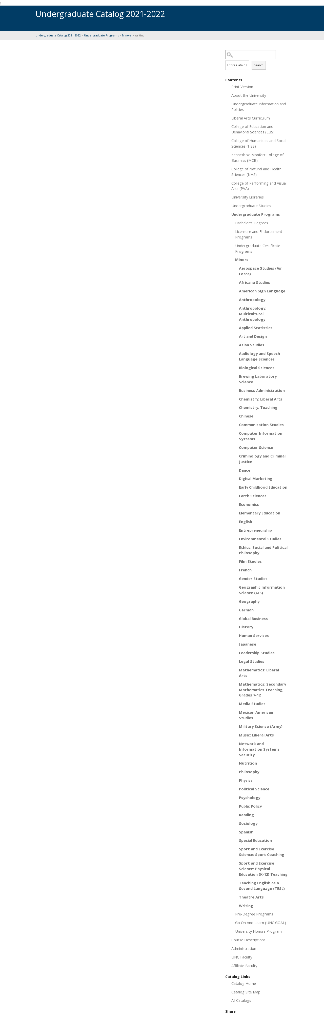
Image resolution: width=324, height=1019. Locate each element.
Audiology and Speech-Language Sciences (260, 356)
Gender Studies (253, 578)
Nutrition (248, 763)
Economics (249, 504)
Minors (126, 35)
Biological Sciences (256, 367)
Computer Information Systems (260, 436)
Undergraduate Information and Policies (258, 106)
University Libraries (247, 196)
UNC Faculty (241, 957)
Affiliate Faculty (244, 965)
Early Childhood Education (263, 487)
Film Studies (250, 561)
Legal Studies (251, 661)
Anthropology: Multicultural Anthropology (252, 314)
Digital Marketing (255, 478)
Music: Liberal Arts (256, 734)
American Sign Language (262, 290)
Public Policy (250, 806)
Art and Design (253, 336)
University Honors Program (258, 931)
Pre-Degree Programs (254, 913)
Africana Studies (254, 282)
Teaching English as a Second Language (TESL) (262, 885)
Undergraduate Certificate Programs (257, 248)
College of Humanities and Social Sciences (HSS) (258, 143)
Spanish (246, 831)
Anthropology (252, 299)
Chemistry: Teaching (258, 407)
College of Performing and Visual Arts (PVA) (259, 186)
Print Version (242, 86)
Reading (246, 814)
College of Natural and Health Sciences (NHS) (256, 171)
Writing (246, 905)
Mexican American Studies (256, 715)
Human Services (254, 635)
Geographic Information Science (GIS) (262, 590)
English (245, 521)
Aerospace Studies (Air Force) (260, 271)
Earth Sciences (253, 495)
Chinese (246, 415)
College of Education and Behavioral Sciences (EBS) (252, 129)
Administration (243, 948)
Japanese (247, 644)
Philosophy (249, 771)
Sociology (248, 823)
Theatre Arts (251, 897)
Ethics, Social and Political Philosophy (263, 550)
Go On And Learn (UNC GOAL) (260, 922)
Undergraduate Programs (101, 35)
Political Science (254, 788)
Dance (244, 470)
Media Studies (252, 703)
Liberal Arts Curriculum (250, 118)
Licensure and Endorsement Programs (258, 234)
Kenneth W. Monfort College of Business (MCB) (257, 157)
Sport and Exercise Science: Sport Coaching (261, 851)
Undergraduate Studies (251, 205)
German (246, 609)
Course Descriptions (248, 939)
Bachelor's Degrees (251, 222)
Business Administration (262, 390)
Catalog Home (243, 983)
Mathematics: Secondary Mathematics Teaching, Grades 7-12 (262, 690)
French (245, 569)
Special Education (255, 840)
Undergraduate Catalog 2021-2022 (58, 35)
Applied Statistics (255, 327)
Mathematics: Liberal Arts (259, 672)
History (246, 626)
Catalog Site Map (245, 991)
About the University (248, 95)
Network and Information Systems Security (259, 749)
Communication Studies (261, 424)
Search (259, 65)
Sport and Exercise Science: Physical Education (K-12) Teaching (263, 869)
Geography (249, 601)
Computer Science (256, 447)
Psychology (249, 797)
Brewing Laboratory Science (258, 379)
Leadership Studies (257, 652)
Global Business (253, 618)
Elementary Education (259, 512)
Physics (246, 780)
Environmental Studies (260, 538)
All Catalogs (241, 1000)
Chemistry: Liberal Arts (260, 399)
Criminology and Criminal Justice (262, 458)
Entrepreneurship (255, 530)
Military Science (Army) (260, 726)
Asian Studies (251, 344)
